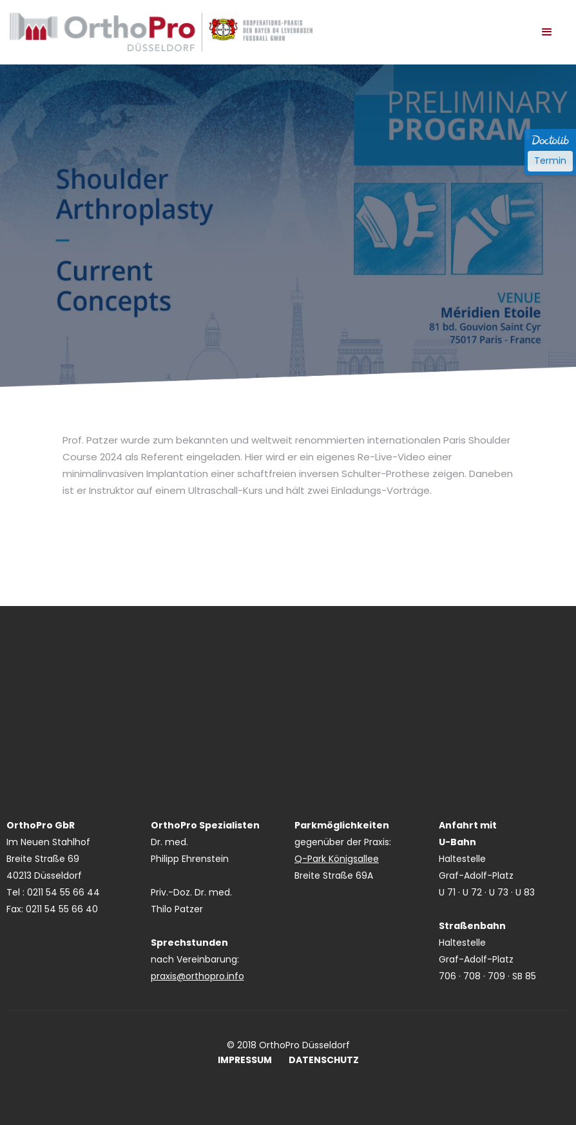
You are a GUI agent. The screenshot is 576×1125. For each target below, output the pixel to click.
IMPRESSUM (245, 1059)
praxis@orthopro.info (197, 976)
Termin (550, 160)
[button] (547, 32)
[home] (161, 32)
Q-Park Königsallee (336, 858)
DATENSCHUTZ (324, 1059)
